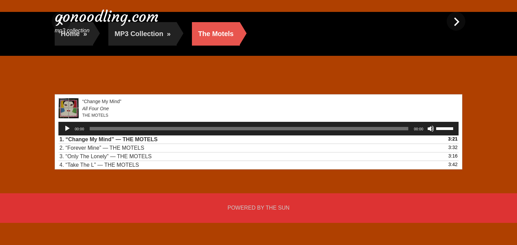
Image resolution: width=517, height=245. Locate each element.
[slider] (249, 128)
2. (101, 148)
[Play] (67, 128)
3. (105, 156)
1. (108, 139)
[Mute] (430, 128)
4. (99, 165)
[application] (258, 128)
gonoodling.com (107, 16)
